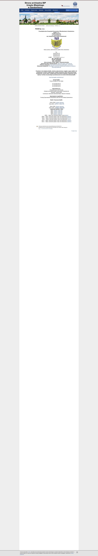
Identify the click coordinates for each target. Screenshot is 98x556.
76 (46, 128)
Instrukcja (27, 10)
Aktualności (55, 10)
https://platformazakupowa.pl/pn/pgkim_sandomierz (61, 64)
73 (43, 128)
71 (41, 128)
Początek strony (74, 130)
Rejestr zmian (34, 10)
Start (22, 10)
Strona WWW (48, 10)
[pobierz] (66, 115)
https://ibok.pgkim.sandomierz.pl (65, 63)
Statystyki (41, 10)
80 (51, 128)
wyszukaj (76, 10)
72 (42, 128)
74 (44, 128)
